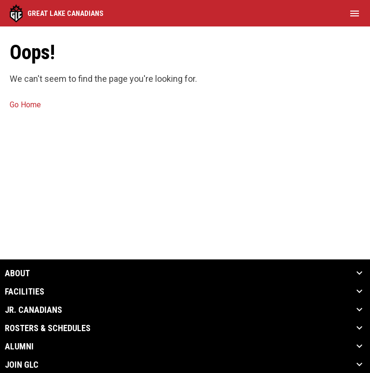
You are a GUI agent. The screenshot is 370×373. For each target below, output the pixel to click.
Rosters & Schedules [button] (48, 328)
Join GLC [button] (22, 364)
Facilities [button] (24, 291)
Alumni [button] (19, 346)
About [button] (17, 273)
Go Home (25, 104)
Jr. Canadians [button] (33, 310)
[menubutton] (354, 13)
